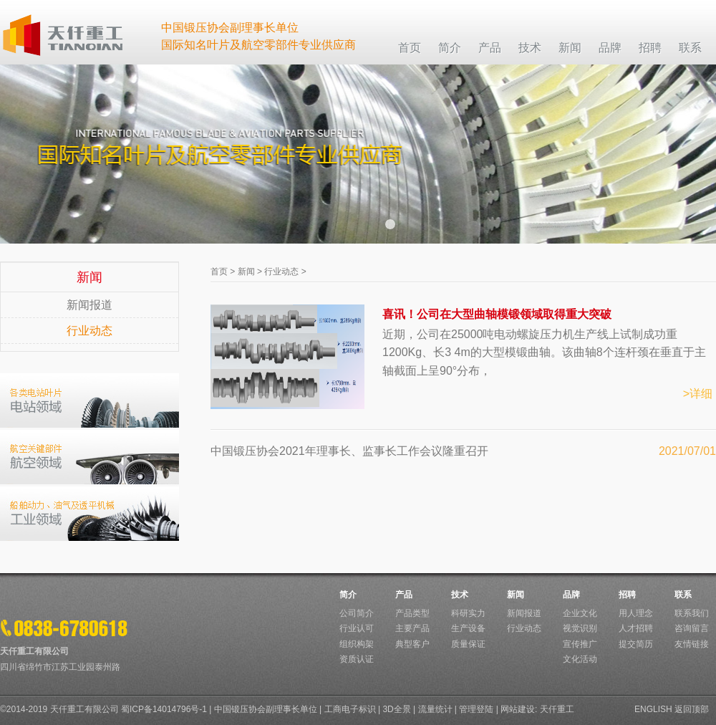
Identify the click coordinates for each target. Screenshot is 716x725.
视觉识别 (580, 628)
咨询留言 (691, 628)
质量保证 (468, 644)
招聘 (627, 595)
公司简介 (356, 613)
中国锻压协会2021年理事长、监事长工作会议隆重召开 (349, 451)
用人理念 (636, 613)
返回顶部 (691, 709)
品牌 (571, 595)
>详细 (697, 394)
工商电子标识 (350, 709)
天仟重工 (557, 709)
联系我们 (691, 613)
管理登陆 (476, 709)
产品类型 (412, 613)
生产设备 (468, 628)
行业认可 (356, 628)
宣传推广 (580, 644)
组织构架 (356, 644)
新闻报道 (89, 305)
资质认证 (356, 659)
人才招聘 (636, 628)
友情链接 (691, 644)
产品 (403, 595)
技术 (459, 595)
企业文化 (580, 613)
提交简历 (636, 644)
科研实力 (468, 613)
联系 (683, 595)
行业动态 (89, 331)
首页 (219, 272)
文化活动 (580, 659)
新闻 (246, 272)
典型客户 (412, 644)
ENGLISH (653, 709)
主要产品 (412, 628)
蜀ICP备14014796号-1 (164, 709)
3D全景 (396, 709)
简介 (348, 595)
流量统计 (435, 709)
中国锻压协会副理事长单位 (265, 709)
